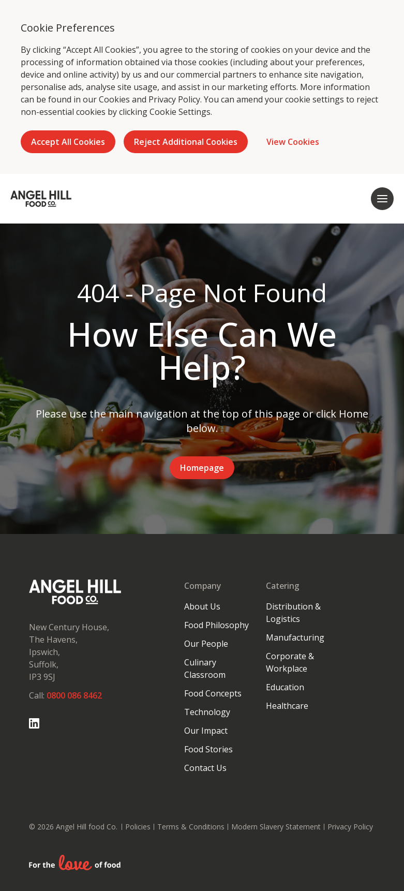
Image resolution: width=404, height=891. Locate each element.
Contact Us (205, 768)
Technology (207, 712)
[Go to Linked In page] (34, 723)
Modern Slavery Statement (276, 826)
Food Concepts (213, 693)
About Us (202, 606)
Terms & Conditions (191, 826)
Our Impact (206, 730)
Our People (206, 643)
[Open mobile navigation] (382, 198)
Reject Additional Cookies (185, 141)
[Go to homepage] (40, 198)
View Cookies (292, 141)
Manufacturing (295, 637)
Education (285, 687)
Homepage (202, 467)
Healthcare (287, 705)
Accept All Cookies (68, 141)
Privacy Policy (174, 99)
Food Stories (208, 749)
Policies (138, 826)
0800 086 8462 (74, 695)
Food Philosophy (216, 625)
